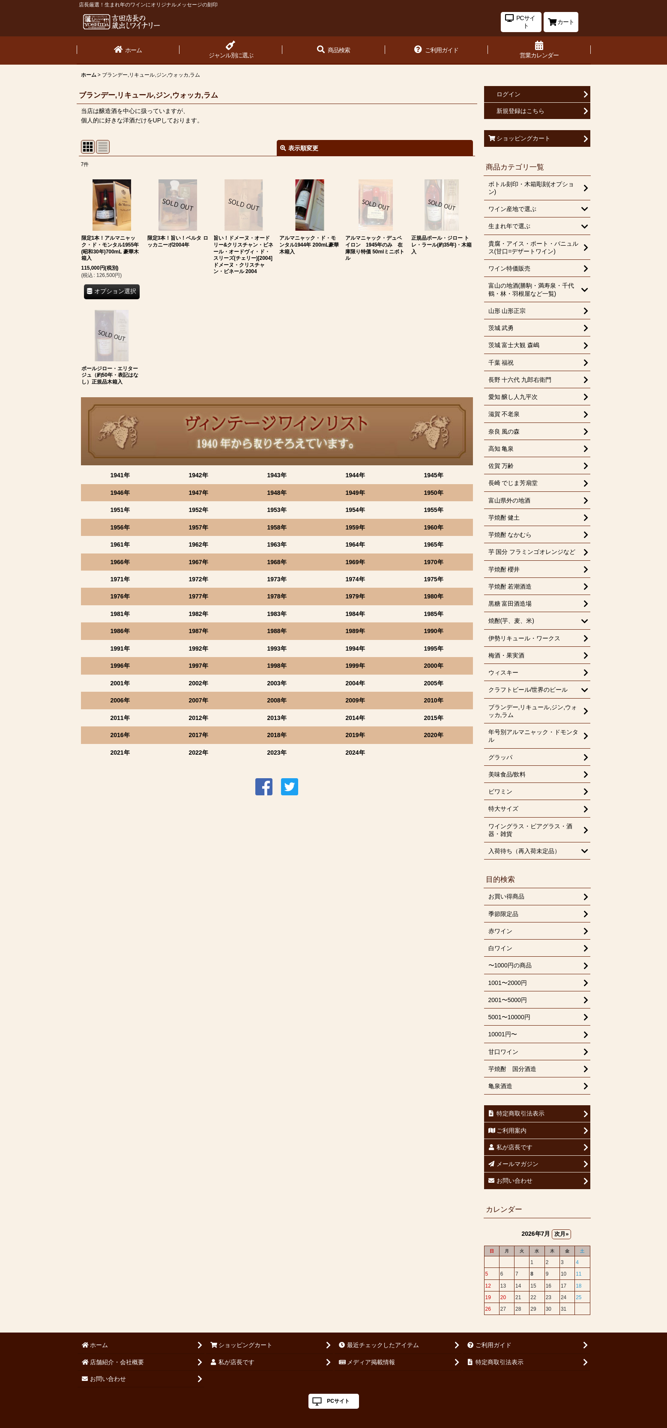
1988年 (276, 631)
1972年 (198, 579)
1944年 (355, 475)
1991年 (119, 648)
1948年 (276, 492)
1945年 (433, 475)
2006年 (119, 700)
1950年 (433, 492)
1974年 (355, 579)
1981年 (119, 613)
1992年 (198, 648)
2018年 (276, 735)
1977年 (198, 596)
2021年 (119, 752)
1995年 (433, 648)
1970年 (433, 562)
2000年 (433, 665)
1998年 (276, 665)
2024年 (355, 752)
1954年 (355, 509)
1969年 (355, 562)
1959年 (355, 527)
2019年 (355, 735)
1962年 (198, 544)
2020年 (433, 735)
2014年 (355, 717)
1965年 (433, 544)
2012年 (198, 717)
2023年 (276, 752)
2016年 (119, 735)
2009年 (355, 700)
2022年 (198, 752)
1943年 (276, 475)
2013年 (276, 717)
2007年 (198, 700)
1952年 (198, 509)
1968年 (276, 562)
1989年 (355, 631)
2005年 (433, 683)
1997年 (198, 665)
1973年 (276, 579)
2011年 (119, 717)
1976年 (119, 596)
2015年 (433, 717)
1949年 (355, 492)
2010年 (433, 700)
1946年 (119, 492)
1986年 (119, 631)
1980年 (433, 596)
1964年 (355, 544)
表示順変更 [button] (299, 148)
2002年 (198, 683)
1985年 (433, 613)
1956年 (119, 527)
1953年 (276, 509)
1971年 (119, 579)
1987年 (198, 631)
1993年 (276, 648)
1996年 (119, 665)
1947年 (198, 492)
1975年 (433, 579)
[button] (333, 50)
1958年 (276, 527)
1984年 (355, 613)
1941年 (119, 475)
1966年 (119, 562)
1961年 (119, 544)
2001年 (119, 683)
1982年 (198, 613)
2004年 (355, 683)
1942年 (198, 475)
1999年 (355, 665)
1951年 (119, 509)
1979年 (355, 596)
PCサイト (338, 1401)
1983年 (276, 613)
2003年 (276, 683)
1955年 (433, 509)
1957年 (198, 527)
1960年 (433, 527)
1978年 (276, 596)
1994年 (355, 648)
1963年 (276, 544)
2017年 (198, 735)
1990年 (433, 631)
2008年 (276, 700)
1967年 (198, 562)
